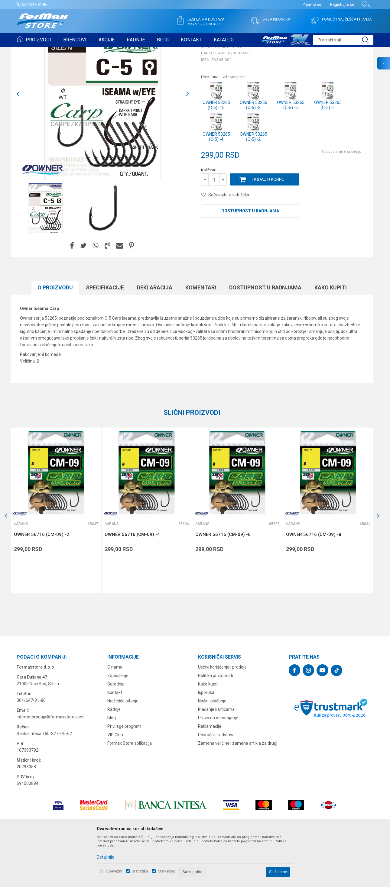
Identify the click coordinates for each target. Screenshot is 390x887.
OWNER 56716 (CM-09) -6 (223, 581)
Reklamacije (209, 773)
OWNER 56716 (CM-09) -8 (313, 581)
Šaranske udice (91, 51)
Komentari (200, 334)
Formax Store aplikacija (129, 790)
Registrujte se (342, 4)
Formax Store (28, 51)
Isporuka (206, 739)
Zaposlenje (117, 722)
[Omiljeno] (366, 5)
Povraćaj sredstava (216, 781)
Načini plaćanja (212, 747)
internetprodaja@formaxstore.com (50, 763)
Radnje (114, 756)
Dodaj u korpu (268, 226)
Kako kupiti (330, 334)
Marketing (166, 871)
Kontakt (114, 739)
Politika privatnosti (215, 722)
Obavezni (114, 871)
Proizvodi (51, 51)
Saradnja (116, 730)
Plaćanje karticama (216, 756)
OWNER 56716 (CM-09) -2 (41, 581)
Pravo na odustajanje (218, 764)
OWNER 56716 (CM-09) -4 (132, 581)
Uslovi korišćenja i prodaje (222, 713)
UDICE (68, 51)
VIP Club (115, 781)
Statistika (140, 871)
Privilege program (124, 773)
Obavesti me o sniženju (341, 198)
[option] (45, 255)
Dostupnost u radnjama (250, 257)
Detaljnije (105, 857)
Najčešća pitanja (122, 747)
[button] (343, 40)
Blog (111, 764)
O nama (114, 713)
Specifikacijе (105, 334)
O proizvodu (55, 334)
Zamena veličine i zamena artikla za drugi (237, 790)
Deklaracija (154, 334)
